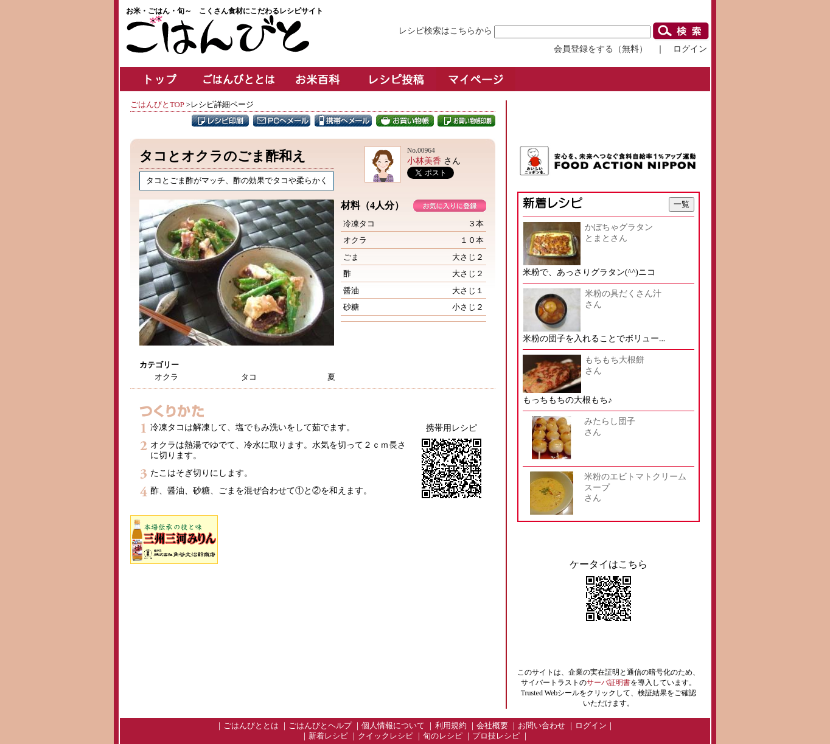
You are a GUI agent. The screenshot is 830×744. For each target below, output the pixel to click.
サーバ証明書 (608, 682)
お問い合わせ (541, 725)
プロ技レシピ (496, 736)
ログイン (690, 49)
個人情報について (393, 725)
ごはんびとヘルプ (320, 725)
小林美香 (424, 160)
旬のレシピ (442, 736)
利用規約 (451, 725)
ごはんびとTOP (157, 104)
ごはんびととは (251, 725)
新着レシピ (328, 736)
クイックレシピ (385, 736)
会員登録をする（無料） (600, 49)
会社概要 (492, 725)
